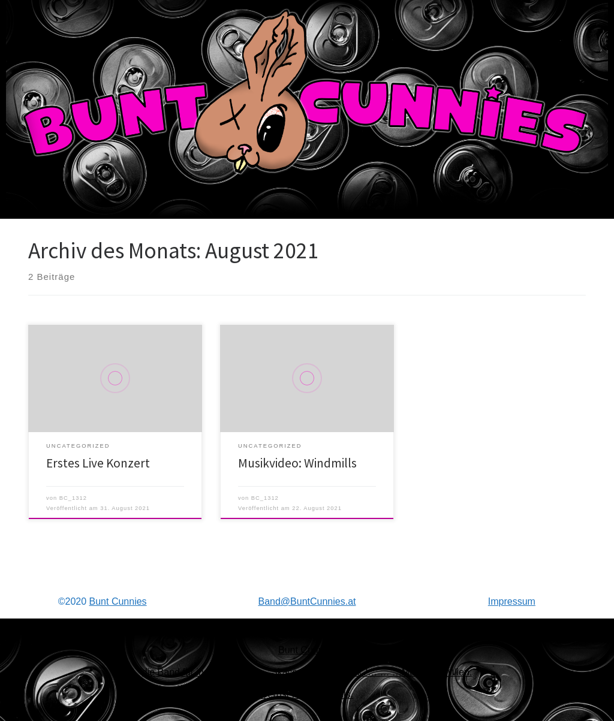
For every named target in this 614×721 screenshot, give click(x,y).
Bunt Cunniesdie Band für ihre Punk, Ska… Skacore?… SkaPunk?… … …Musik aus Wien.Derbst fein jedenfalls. (307, 672)
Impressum (511, 601)
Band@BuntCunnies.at (307, 601)
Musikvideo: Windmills (297, 463)
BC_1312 (73, 498)
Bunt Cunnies (118, 601)
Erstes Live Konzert (98, 463)
